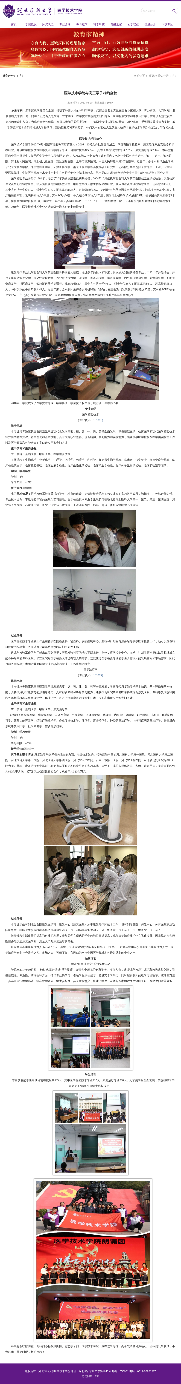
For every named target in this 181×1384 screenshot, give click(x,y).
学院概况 (31, 24)
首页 (14, 24)
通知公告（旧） (167, 75)
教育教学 (82, 24)
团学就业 (133, 24)
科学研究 (99, 24)
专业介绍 (65, 24)
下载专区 (167, 24)
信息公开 (150, 24)
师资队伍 (48, 24)
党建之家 (116, 24)
